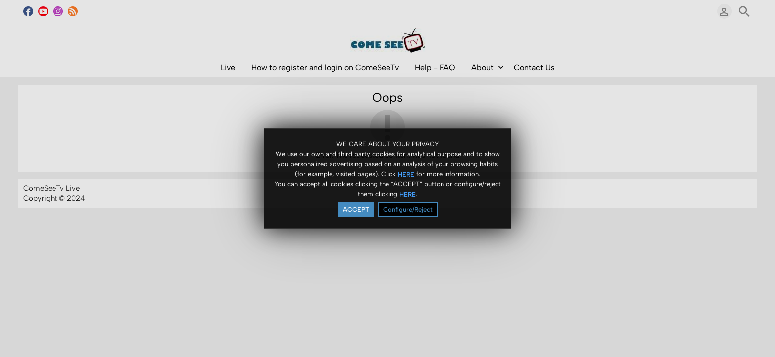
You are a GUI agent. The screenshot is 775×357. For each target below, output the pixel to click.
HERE (406, 174)
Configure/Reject (408, 210)
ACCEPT (356, 210)
